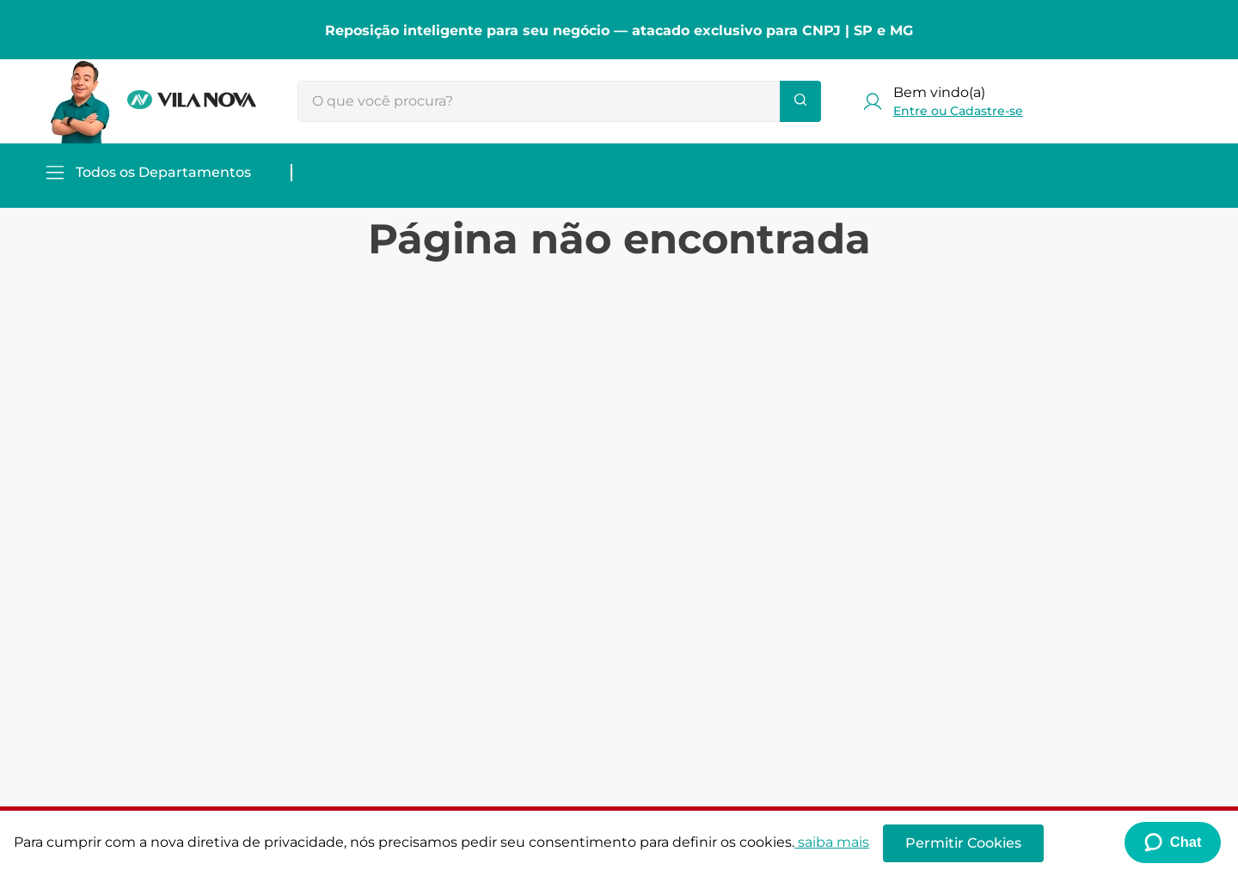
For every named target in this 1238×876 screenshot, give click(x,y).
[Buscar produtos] (800, 101)
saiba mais (831, 842)
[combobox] (559, 101)
